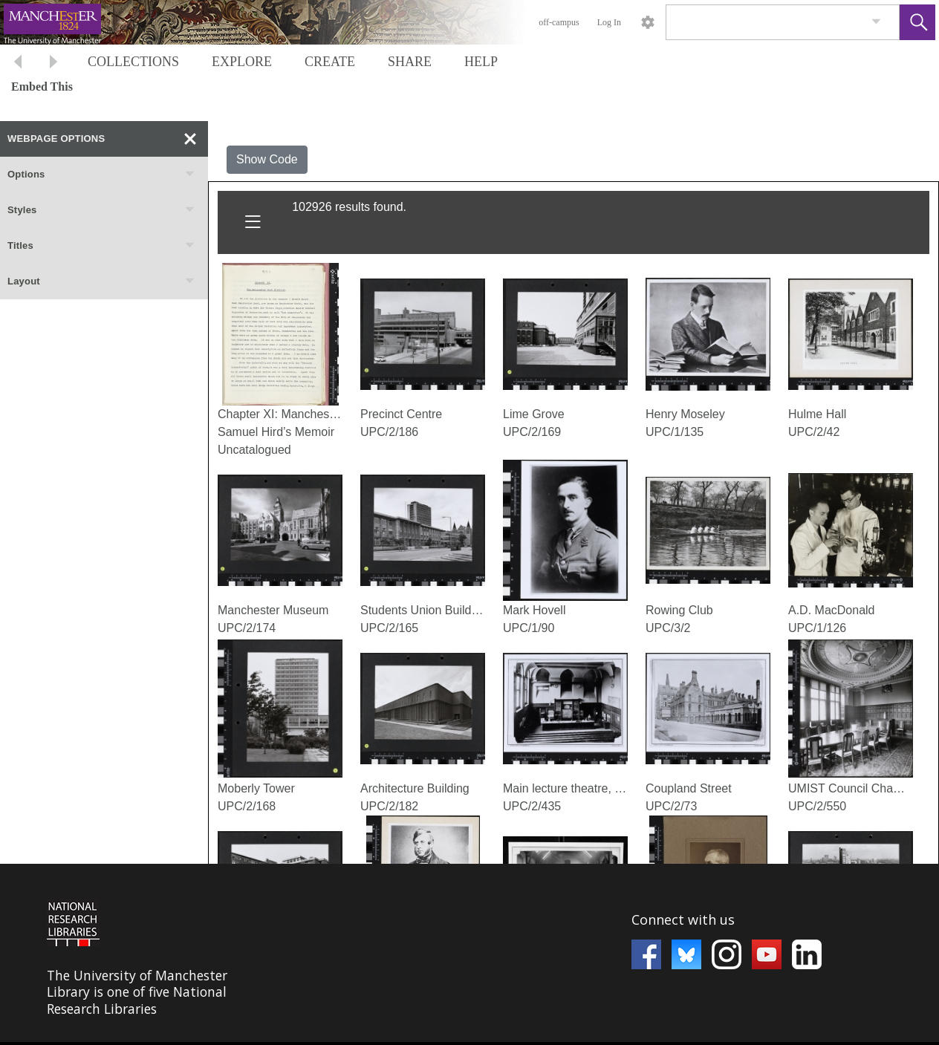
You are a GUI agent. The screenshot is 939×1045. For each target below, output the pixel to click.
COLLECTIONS (133, 61)
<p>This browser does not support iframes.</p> (469, 953)
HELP (481, 61)
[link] (876, 21)
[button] (917, 22)
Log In (609, 22)
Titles (101, 246)
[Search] (765, 22)
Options (101, 174)
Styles (101, 210)
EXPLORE (242, 61)
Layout (101, 281)
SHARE (410, 61)
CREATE (330, 61)
